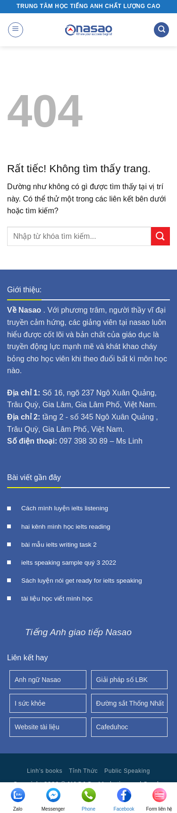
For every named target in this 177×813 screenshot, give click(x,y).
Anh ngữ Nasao (38, 679)
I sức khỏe (30, 703)
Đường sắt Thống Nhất (130, 703)
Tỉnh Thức (83, 771)
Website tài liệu (37, 727)
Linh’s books (44, 771)
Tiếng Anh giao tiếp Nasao (78, 632)
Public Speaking (127, 771)
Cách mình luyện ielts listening (64, 508)
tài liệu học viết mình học (57, 598)
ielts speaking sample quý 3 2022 (68, 562)
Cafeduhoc (112, 727)
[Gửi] (160, 236)
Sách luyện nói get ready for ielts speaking (81, 580)
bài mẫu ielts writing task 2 (59, 544)
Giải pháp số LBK (122, 679)
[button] (15, 29)
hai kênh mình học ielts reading (65, 526)
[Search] (161, 30)
